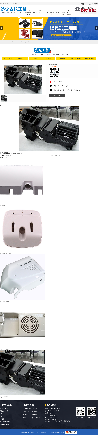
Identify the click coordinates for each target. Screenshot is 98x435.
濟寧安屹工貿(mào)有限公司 (27, 432)
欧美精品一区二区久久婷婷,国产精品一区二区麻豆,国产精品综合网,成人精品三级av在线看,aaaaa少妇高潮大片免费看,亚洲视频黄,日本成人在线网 (29, 1)
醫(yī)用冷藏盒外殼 (7, 155)
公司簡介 (35, 13)
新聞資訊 (63, 13)
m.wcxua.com (55, 419)
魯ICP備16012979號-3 (60, 432)
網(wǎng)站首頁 (83, 3)
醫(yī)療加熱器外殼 (56, 155)
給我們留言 (57, 95)
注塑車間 (46, 13)
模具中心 (52, 13)
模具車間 (57, 13)
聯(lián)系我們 (95, 3)
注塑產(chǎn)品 (89, 3)
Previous (1, 28)
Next (96, 28)
